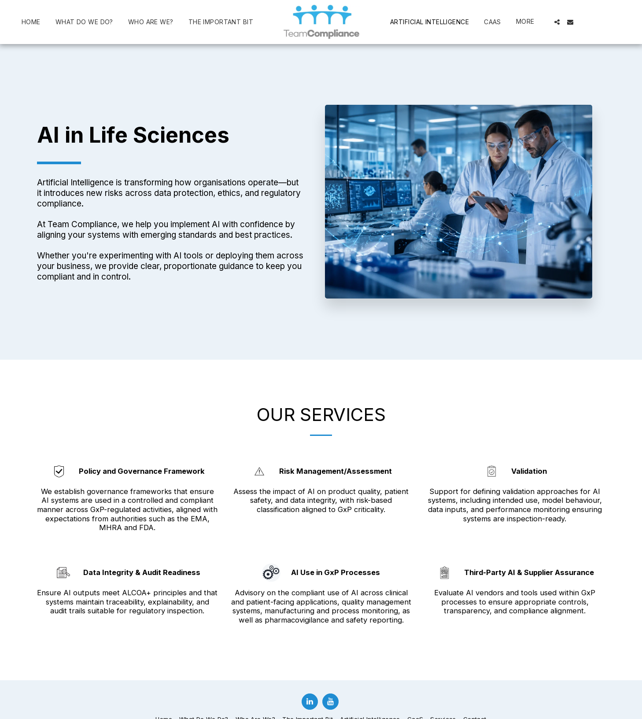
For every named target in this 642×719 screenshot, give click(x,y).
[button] (557, 22)
